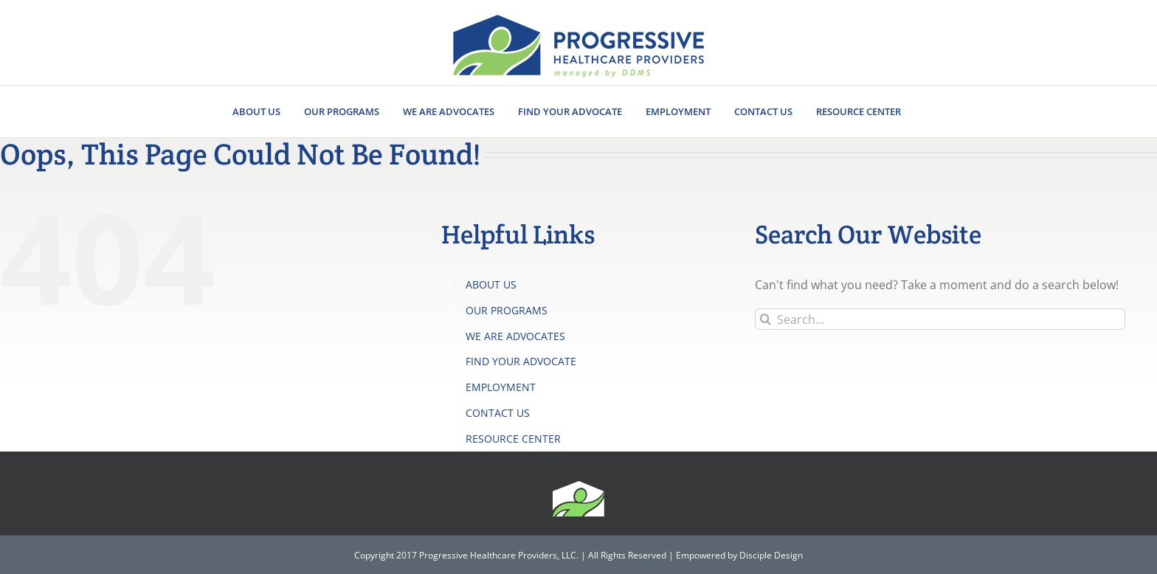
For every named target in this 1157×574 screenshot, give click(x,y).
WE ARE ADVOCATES (515, 336)
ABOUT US (491, 284)
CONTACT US (498, 413)
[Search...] (940, 319)
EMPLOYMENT (501, 387)
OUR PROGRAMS (507, 310)
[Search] (765, 319)
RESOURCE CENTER (513, 439)
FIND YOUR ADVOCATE (521, 361)
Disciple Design (771, 555)
